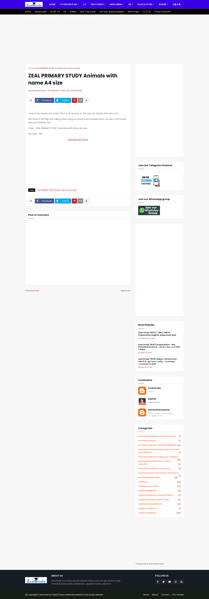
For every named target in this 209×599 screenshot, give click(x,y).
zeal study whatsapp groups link (159, 468)
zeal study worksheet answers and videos (159, 473)
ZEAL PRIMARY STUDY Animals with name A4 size (58, 68)
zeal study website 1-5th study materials (159, 445)
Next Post (125, 290)
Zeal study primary (159, 440)
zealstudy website (159, 508)
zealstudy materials (159, 490)
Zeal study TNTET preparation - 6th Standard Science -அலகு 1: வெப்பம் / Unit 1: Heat (159, 347)
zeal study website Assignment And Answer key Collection (159, 451)
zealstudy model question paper (159, 499)
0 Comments (76, 90)
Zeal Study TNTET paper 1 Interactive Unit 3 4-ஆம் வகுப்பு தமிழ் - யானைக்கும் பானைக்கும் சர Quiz (157, 361)
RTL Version (178, 594)
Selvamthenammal (159, 409)
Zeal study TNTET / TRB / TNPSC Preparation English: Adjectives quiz (157, 333)
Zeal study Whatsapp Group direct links (159, 436)
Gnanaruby (154, 388)
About (155, 594)
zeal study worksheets (158, 477)
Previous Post (33, 290)
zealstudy (159, 481)
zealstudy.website (159, 512)
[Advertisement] (104, 39)
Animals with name (78, 139)
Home (31, 68)
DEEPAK (152, 399)
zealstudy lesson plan (159, 486)
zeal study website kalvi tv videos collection (159, 462)
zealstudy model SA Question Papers (159, 495)
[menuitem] (52, 4)
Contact (165, 594)
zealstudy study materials (159, 504)
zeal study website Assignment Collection (159, 456)
